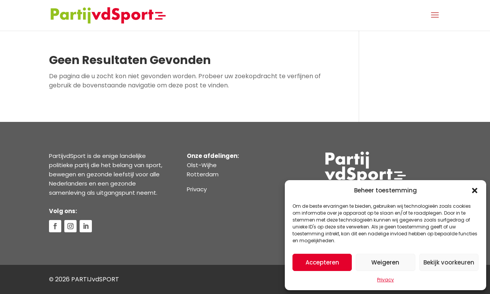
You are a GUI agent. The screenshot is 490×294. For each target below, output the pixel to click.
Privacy (385, 279)
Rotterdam (203, 174)
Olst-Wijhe (202, 165)
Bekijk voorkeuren (448, 262)
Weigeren (385, 262)
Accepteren (322, 262)
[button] (475, 190)
